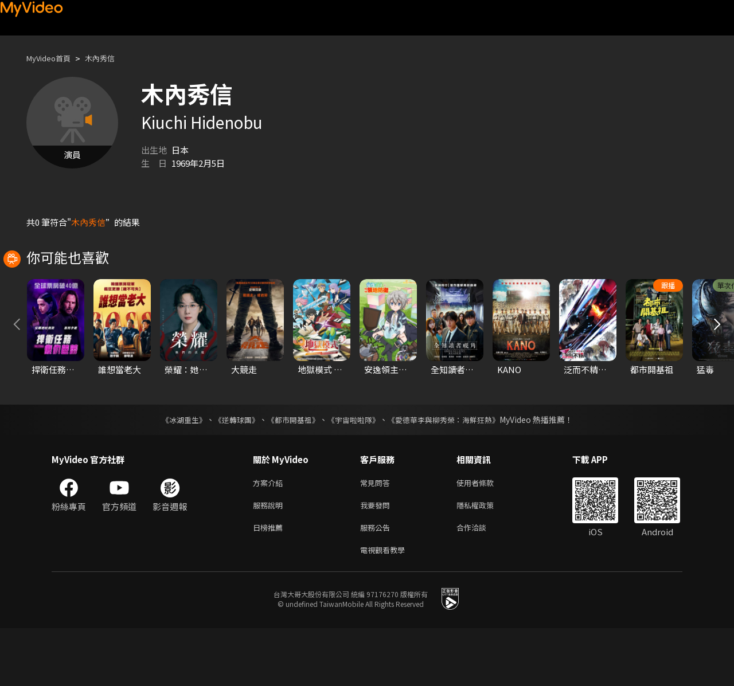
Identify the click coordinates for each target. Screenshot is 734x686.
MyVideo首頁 (52, 58)
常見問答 (377, 534)
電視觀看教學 (386, 607)
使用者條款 (484, 534)
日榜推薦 (270, 583)
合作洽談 (480, 583)
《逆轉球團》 (230, 470)
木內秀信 (110, 58)
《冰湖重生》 (174, 470)
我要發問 (377, 558)
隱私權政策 (484, 558)
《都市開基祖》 (290, 470)
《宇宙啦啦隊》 (354, 470)
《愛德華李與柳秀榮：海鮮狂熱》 (451, 470)
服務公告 (377, 583)
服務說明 (270, 558)
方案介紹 (270, 534)
